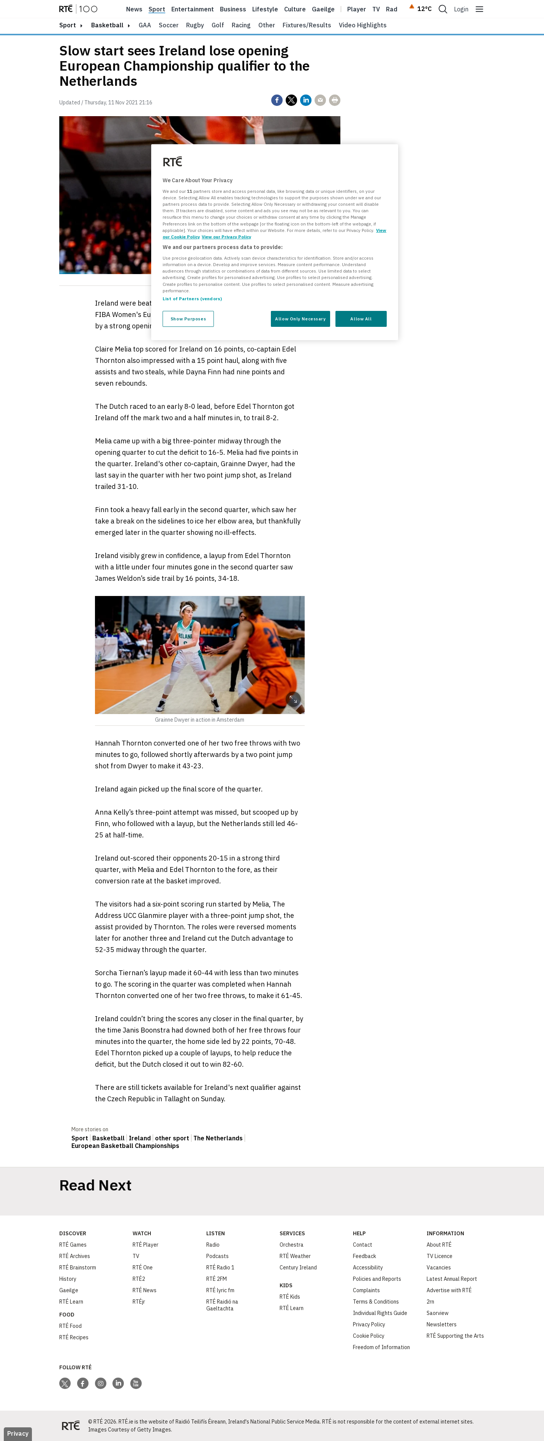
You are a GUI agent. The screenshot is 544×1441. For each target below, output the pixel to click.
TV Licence (439, 1256)
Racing (241, 25)
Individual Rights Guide (380, 1313)
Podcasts (217, 1256)
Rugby (195, 25)
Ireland (140, 1138)
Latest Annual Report (452, 1278)
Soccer (169, 25)
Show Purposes (188, 319)
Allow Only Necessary (300, 319)
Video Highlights (363, 25)
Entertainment (192, 9)
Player (356, 9)
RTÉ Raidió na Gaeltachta (222, 1305)
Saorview (438, 1313)
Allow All (361, 319)
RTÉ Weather (295, 1256)
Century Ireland (298, 1267)
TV (136, 1256)
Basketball (107, 25)
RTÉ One (143, 1267)
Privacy (17, 1433)
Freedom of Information (381, 1347)
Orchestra (292, 1244)
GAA (145, 25)
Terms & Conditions (376, 1301)
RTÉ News (145, 1290)
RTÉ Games (73, 1244)
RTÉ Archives (74, 1256)
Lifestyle (265, 9)
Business (233, 9)
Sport (157, 9)
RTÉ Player (145, 1244)
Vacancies (439, 1267)
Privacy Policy (369, 1324)
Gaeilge (323, 9)
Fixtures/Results (307, 25)
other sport (172, 1138)
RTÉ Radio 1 (220, 1267)
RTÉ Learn (71, 1301)
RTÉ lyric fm (220, 1290)
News (134, 9)
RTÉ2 (139, 1278)
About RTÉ (439, 1244)
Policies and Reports (377, 1278)
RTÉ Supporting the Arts (455, 1335)
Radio (394, 9)
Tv (376, 9)
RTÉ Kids (290, 1296)
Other (266, 25)
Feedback (364, 1256)
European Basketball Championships (125, 1145)
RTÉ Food (70, 1326)
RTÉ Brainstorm (77, 1267)
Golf (218, 25)
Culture (295, 9)
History (67, 1278)
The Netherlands (218, 1138)
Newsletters (442, 1324)
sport (67, 25)
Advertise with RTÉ (449, 1290)
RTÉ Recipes (74, 1337)
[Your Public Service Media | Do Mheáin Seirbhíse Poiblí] (70, 1425)
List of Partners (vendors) (192, 298)
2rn (430, 1301)
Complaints (366, 1290)
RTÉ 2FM (216, 1278)
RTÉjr (139, 1301)
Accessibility (368, 1267)
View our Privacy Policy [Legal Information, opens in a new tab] (226, 237)
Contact (362, 1244)
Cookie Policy (368, 1335)
